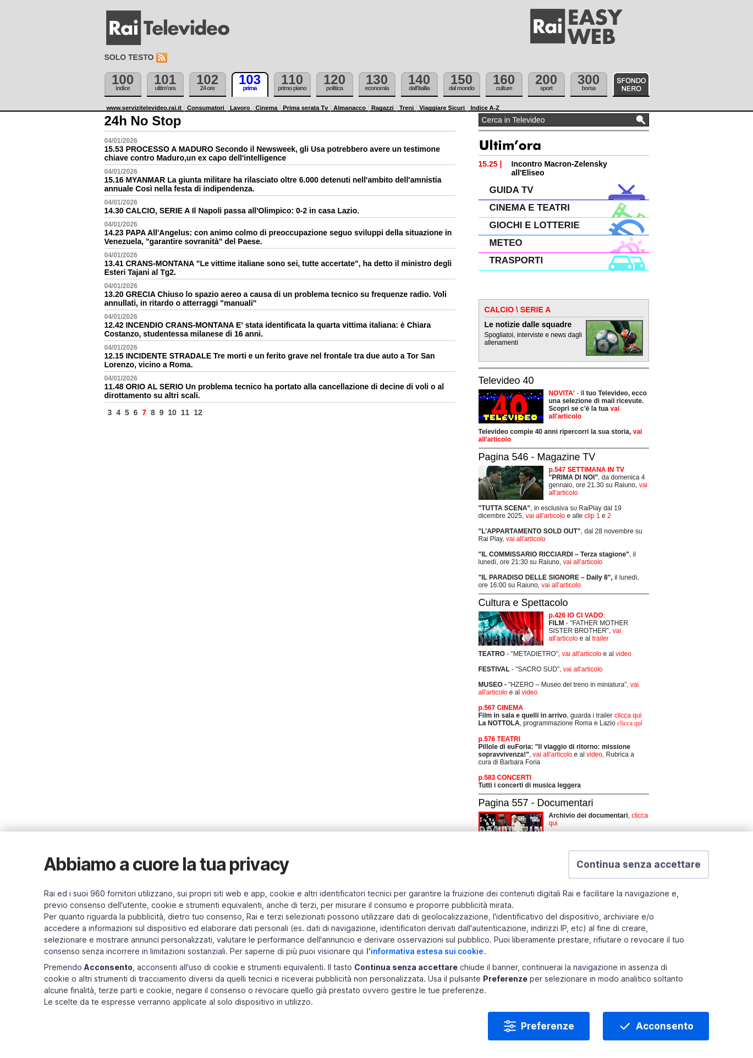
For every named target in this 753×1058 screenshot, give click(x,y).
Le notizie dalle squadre (528, 324)
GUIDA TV (512, 190)
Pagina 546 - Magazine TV (537, 456)
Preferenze (547, 1036)
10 (172, 412)
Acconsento (665, 1036)
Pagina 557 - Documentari (536, 802)
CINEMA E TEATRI (530, 207)
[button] (638, 875)
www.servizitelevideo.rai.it (144, 107)
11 (185, 412)
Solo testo (129, 57)
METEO (506, 243)
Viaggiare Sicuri (442, 107)
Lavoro (240, 107)
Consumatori (205, 107)
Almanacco (349, 107)
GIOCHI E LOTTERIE (535, 225)
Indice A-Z (484, 107)
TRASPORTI (516, 260)
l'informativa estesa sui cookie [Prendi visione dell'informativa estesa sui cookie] (424, 961)
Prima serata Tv (305, 107)
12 (198, 412)
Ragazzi (382, 107)
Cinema (267, 107)
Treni (406, 107)
